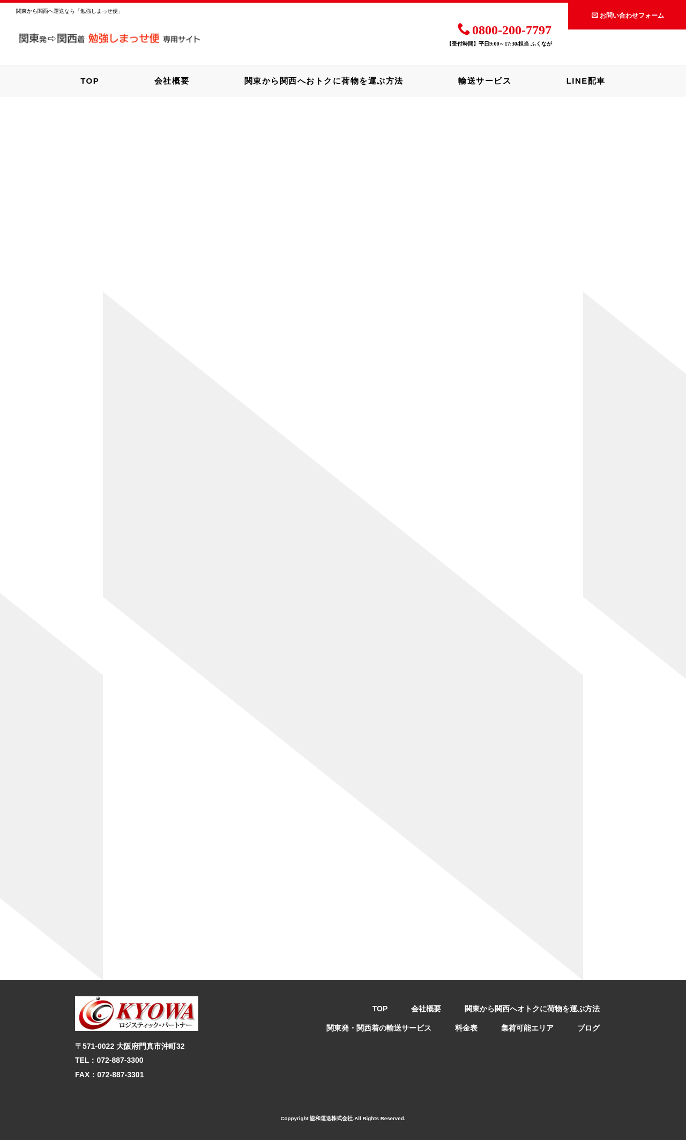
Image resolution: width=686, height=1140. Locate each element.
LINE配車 (586, 80)
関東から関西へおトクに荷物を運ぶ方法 (324, 80)
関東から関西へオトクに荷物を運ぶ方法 (532, 1008)
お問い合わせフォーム (628, 15)
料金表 (466, 1028)
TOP (89, 80)
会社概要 (172, 80)
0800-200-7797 (504, 28)
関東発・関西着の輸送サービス (378, 1028)
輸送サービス (484, 80)
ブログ (588, 1028)
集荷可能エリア (527, 1028)
